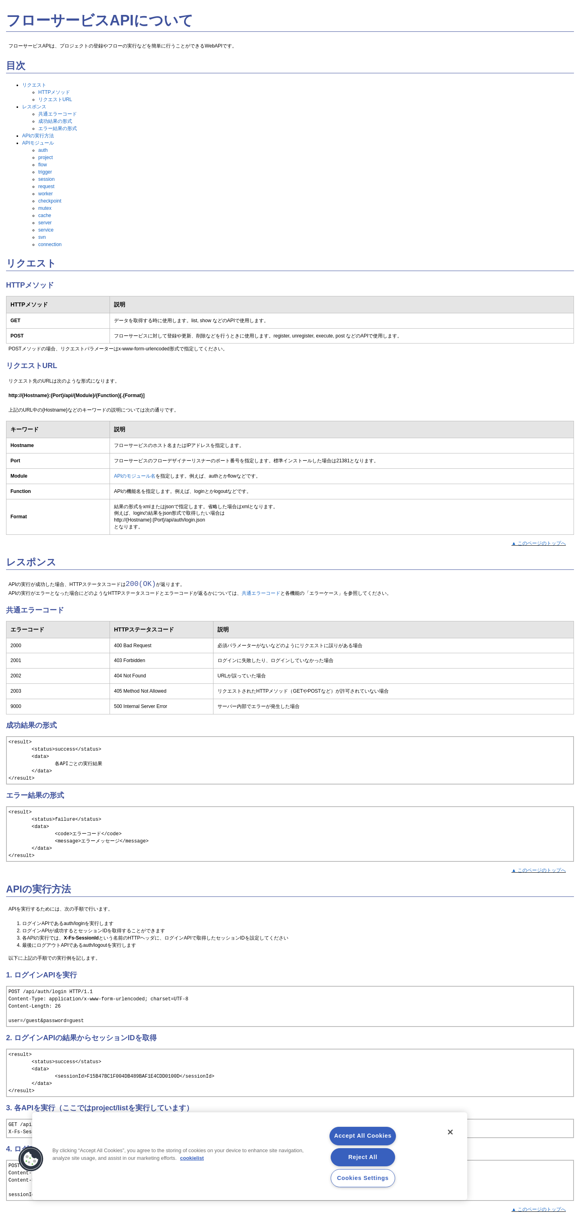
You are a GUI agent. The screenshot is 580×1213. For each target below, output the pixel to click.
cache (44, 215)
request (46, 186)
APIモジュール (38, 143)
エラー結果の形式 (57, 128)
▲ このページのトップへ (539, 543)
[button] (31, 1159)
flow (42, 165)
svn (42, 237)
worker (45, 194)
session (46, 179)
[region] (249, 1156)
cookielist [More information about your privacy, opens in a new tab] (192, 1158)
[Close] (450, 1132)
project (45, 157)
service (46, 230)
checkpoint (49, 201)
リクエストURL (55, 99)
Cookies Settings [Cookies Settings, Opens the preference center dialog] (363, 1178)
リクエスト (34, 85)
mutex (45, 208)
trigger (45, 172)
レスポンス (34, 107)
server (45, 223)
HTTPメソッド (54, 92)
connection (50, 244)
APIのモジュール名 (134, 476)
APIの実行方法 (38, 136)
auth (43, 150)
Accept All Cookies (363, 1135)
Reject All (362, 1157)
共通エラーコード (57, 114)
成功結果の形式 (55, 121)
